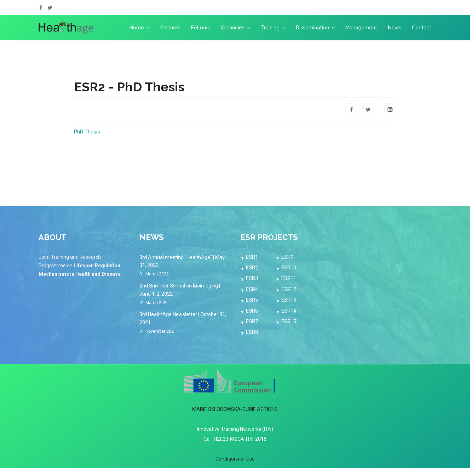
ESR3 (252, 278)
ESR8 (252, 332)
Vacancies (232, 27)
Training (270, 27)
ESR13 (288, 300)
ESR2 (252, 267)
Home (137, 27)
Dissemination (312, 27)
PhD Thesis (87, 132)
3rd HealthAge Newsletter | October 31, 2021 (184, 323)
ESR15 (288, 321)
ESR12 (288, 289)
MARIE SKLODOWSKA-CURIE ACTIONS (235, 409)
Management (361, 27)
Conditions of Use (235, 459)
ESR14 (288, 311)
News (394, 27)
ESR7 (252, 321)
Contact (421, 27)
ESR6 (252, 311)
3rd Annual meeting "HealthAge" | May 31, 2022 (184, 266)
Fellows (200, 27)
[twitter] (49, 8)
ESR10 (288, 267)
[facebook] (40, 8)
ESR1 (252, 257)
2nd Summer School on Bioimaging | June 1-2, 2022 (184, 294)
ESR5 (252, 300)
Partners (170, 27)
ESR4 (252, 289)
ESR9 (287, 257)
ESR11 (288, 278)
